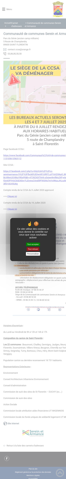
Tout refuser (33, 249)
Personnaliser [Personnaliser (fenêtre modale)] (33, 254)
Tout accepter (33, 244)
